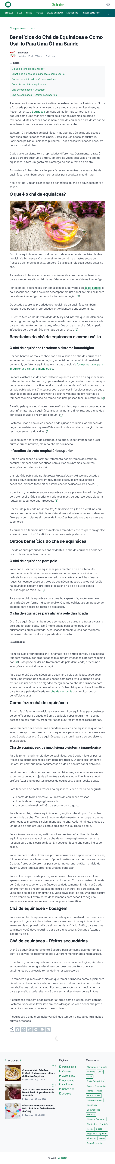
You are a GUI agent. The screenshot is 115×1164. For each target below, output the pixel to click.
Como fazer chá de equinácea (29, 84)
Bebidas (91, 1071)
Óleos (102, 1138)
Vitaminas (91, 1138)
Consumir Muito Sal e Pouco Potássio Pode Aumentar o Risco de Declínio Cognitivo (38, 1073)
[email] (48, 1029)
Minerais (91, 1114)
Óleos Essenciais (95, 1143)
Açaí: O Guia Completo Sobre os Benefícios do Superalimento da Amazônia (38, 1092)
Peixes (90, 1129)
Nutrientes (92, 1124)
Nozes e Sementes (96, 1119)
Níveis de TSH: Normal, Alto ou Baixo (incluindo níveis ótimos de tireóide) (38, 1108)
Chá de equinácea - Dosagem (28, 89)
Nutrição (104, 1124)
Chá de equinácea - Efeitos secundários (34, 94)
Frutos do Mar (94, 1095)
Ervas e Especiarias (96, 1086)
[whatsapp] (29, 1029)
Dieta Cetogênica (95, 1081)
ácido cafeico (92, 287)
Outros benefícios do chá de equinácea (34, 79)
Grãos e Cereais (94, 1100)
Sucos (99, 1129)
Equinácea (38, 111)
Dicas (89, 1076)
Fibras (90, 1090)
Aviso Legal (67, 1075)
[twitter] (23, 1029)
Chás (100, 1071)
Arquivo (65, 1093)
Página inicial (68, 1066)
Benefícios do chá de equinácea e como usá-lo (38, 73)
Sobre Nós (66, 1088)
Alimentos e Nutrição (97, 1067)
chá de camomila (61, 691)
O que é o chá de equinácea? (28, 68)
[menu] (8, 5)
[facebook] (17, 1029)
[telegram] (36, 1029)
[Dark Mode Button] (108, 4)
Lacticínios (92, 1105)
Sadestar (62, 1157)
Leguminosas (93, 1109)
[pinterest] (42, 1029)
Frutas (99, 1090)
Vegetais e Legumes (97, 1133)
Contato (65, 1071)
